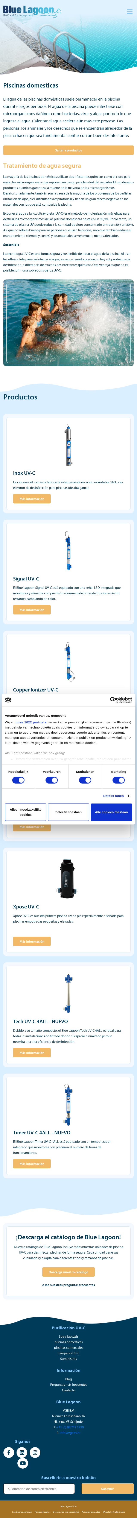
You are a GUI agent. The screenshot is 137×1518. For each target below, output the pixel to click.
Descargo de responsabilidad (66, 1512)
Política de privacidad (91, 1512)
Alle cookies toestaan (111, 812)
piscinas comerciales (68, 1347)
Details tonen (113, 796)
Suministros (68, 1358)
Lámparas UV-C (68, 1353)
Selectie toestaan (68, 812)
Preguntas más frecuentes (68, 1384)
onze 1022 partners (31, 722)
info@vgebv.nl (70, 1432)
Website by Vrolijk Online (114, 1512)
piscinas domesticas (69, 1342)
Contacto (68, 1390)
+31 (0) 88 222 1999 (70, 1427)
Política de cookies (42, 1512)
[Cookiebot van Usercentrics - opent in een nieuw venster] (113, 700)
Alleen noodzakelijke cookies (25, 812)
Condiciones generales (22, 1512)
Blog (68, 1379)
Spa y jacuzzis (68, 1336)
